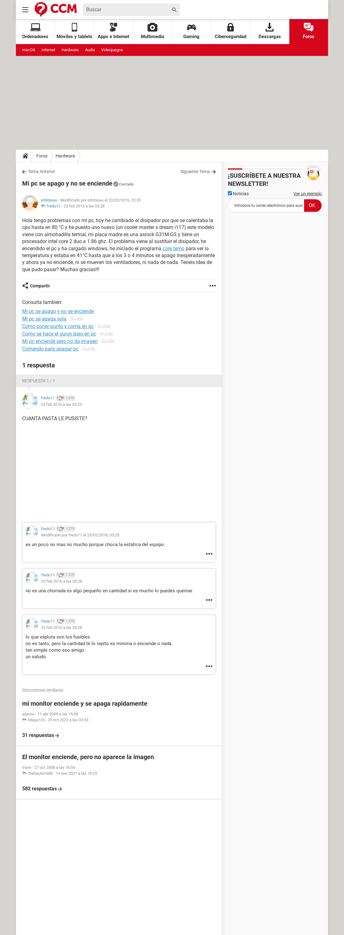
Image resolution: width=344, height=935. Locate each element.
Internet (48, 49)
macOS (28, 49)
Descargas (269, 31)
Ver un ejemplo (307, 193)
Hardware (70, 49)
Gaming (191, 31)
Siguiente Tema (195, 171)
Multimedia (152, 31)
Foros (308, 31)
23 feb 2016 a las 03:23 (61, 404)
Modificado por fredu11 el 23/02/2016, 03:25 (80, 535)
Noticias (238, 193)
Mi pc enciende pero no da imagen (60, 341)
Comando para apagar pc (50, 349)
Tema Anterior (41, 171)
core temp (173, 248)
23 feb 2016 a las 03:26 (61, 581)
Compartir (40, 285)
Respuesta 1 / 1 (38, 380)
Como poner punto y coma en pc (58, 326)
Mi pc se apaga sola (44, 319)
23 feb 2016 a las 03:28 (84, 206)
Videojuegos (112, 49)
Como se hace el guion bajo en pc (59, 334)
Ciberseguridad (230, 31)
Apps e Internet (113, 31)
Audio (90, 49)
